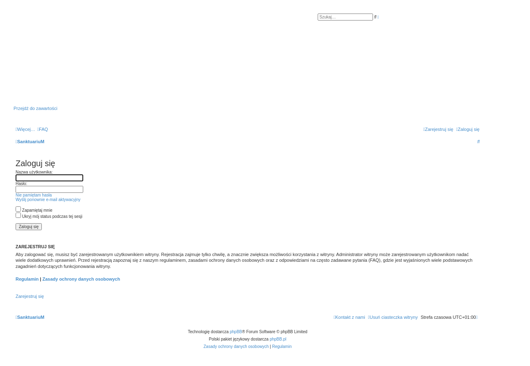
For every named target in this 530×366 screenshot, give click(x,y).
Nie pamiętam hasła (34, 195)
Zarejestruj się (30, 296)
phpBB (236, 331)
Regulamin (27, 279)
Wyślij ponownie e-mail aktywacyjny (48, 199)
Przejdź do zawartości (35, 108)
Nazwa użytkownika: (34, 172)
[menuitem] (42, 129)
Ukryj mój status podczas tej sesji (49, 216)
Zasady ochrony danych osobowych (81, 279)
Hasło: (21, 183)
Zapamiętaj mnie (34, 210)
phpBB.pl (278, 339)
